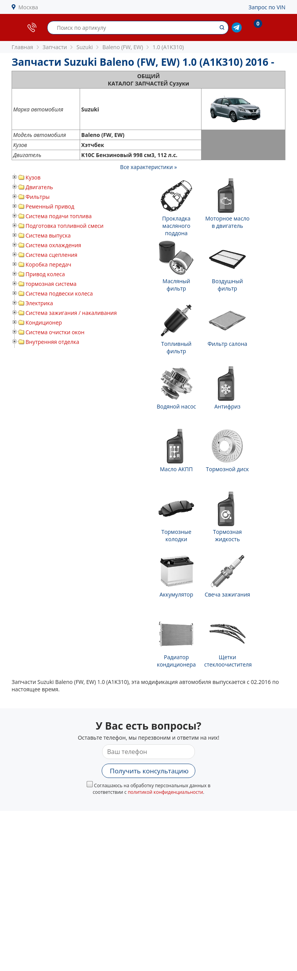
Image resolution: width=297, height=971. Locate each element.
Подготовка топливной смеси (65, 225)
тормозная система (51, 283)
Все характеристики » (148, 167)
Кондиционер (44, 322)
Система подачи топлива (59, 216)
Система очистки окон (55, 332)
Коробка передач (48, 264)
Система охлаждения (53, 245)
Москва (28, 7)
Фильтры (38, 196)
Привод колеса (45, 274)
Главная (22, 47)
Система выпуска (48, 235)
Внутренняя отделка (52, 341)
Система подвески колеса (59, 293)
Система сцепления (51, 254)
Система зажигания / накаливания (71, 312)
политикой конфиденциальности (165, 792)
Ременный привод (50, 206)
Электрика (39, 303)
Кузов (33, 177)
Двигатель (39, 187)
